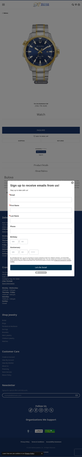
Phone (12, 226)
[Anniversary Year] (33, 252)
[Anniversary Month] (14, 252)
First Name (14, 205)
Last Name (14, 216)
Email (12, 195)
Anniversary (15, 247)
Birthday (13, 237)
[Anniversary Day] (24, 252)
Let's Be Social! (41, 267)
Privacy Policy (29, 453)
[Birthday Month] (14, 241)
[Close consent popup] (42, 453)
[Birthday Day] (24, 241)
